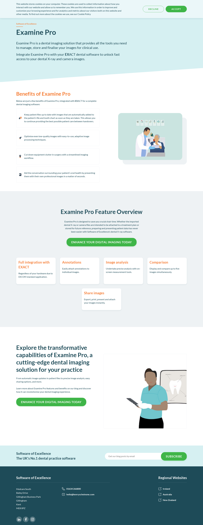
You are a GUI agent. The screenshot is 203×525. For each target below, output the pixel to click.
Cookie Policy (84, 14)
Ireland (164, 488)
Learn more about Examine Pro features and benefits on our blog (47, 388)
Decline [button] (153, 9)
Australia (165, 494)
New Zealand (167, 500)
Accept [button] (176, 9)
